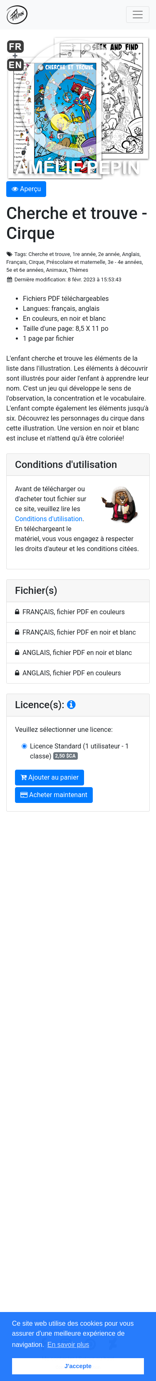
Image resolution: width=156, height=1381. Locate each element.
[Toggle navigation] (137, 14)
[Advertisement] (78, 1068)
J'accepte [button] (78, 1366)
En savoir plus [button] (68, 1344)
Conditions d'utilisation (48, 519)
